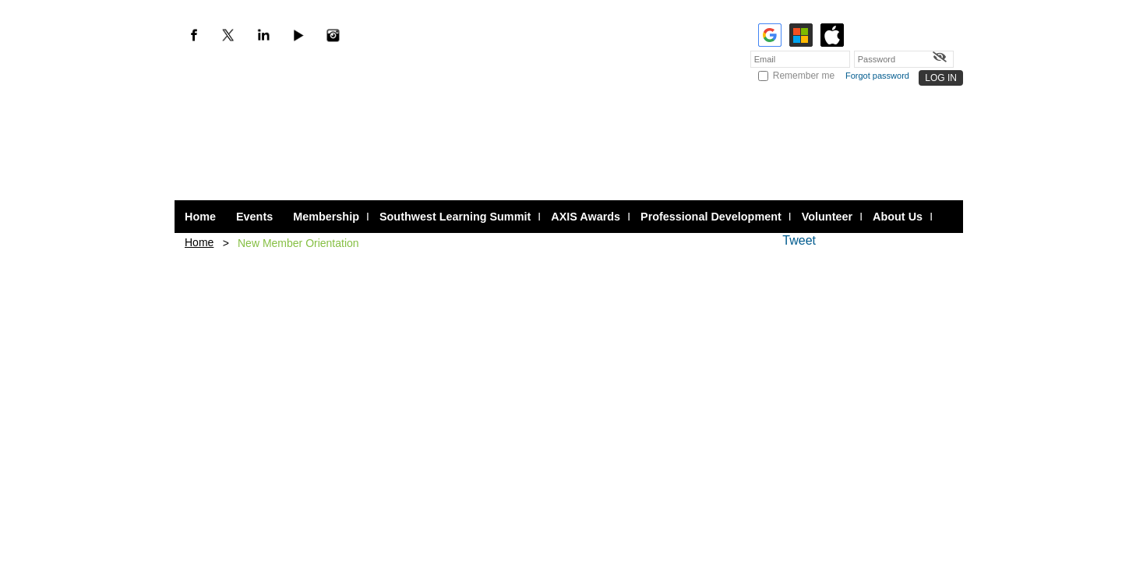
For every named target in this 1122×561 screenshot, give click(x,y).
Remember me (803, 75)
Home (199, 242)
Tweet (799, 240)
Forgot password (877, 75)
